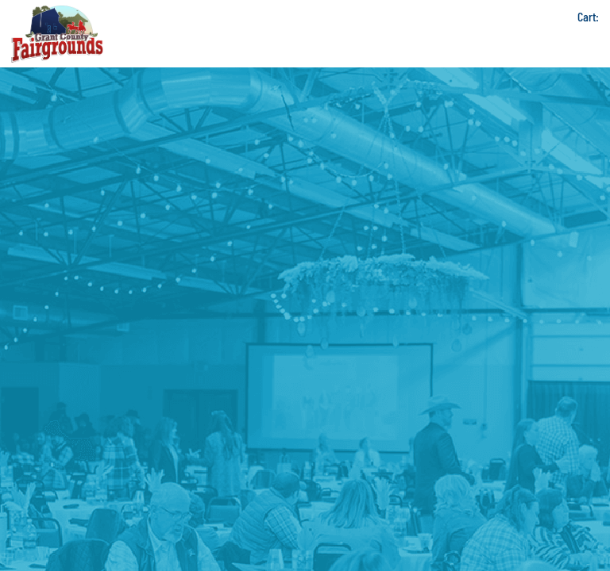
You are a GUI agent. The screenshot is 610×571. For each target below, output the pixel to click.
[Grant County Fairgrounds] (57, 34)
